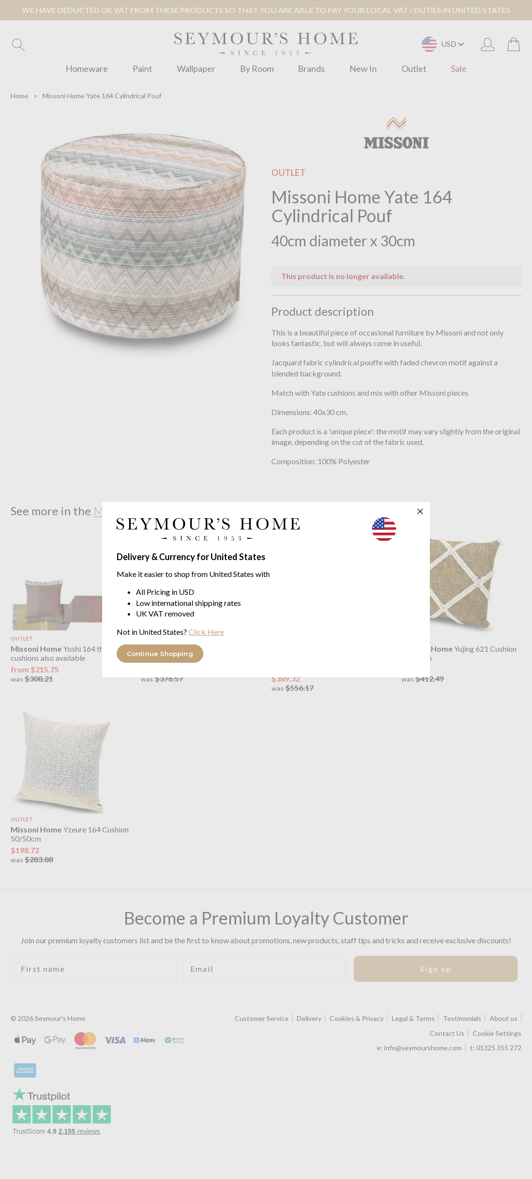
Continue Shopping (160, 653)
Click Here (206, 631)
